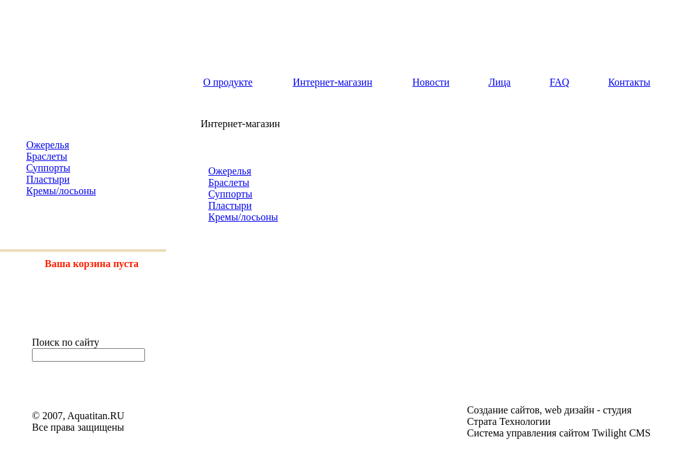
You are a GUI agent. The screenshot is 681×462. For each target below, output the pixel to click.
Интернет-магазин (332, 82)
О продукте (227, 82)
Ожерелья (47, 144)
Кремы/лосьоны (61, 190)
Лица (499, 82)
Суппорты (48, 167)
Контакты (629, 82)
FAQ (559, 82)
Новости (431, 82)
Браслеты (46, 156)
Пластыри (48, 179)
